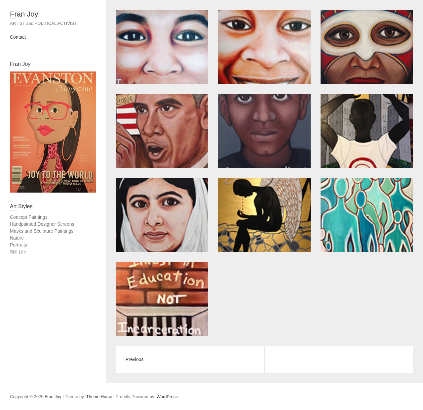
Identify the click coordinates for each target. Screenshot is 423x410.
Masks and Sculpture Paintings (41, 231)
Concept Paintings (29, 217)
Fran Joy (24, 14)
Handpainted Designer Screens (42, 224)
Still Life (18, 251)
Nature (17, 238)
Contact (18, 37)
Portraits (18, 245)
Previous (134, 359)
